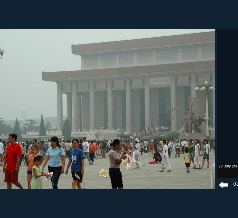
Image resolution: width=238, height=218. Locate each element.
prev (223, 184)
